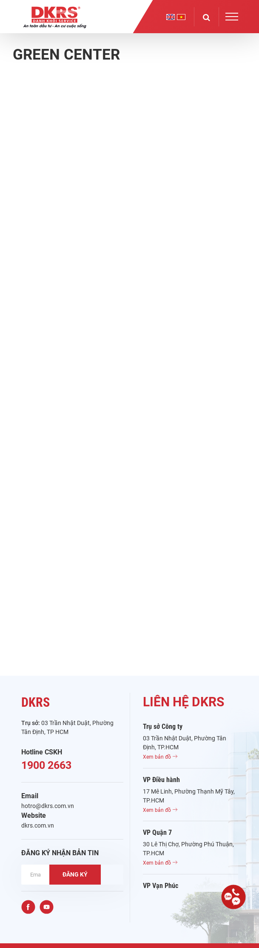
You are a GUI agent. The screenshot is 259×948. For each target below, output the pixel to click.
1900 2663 (46, 765)
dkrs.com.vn (37, 825)
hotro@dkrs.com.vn (47, 805)
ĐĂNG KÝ (75, 874)
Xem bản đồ (160, 757)
